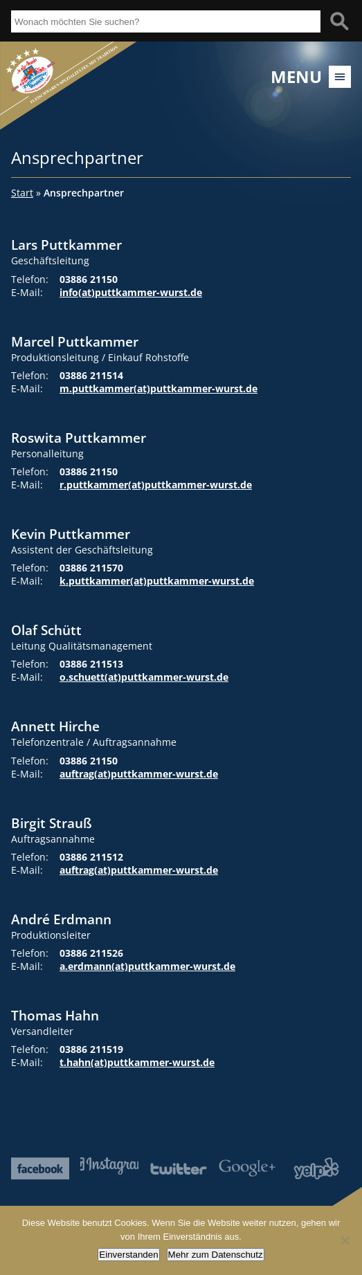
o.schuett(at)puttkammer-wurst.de (144, 677)
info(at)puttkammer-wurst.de (131, 292)
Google (247, 1168)
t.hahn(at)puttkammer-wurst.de (137, 1062)
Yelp (316, 1168)
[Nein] (345, 1240)
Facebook (40, 1168)
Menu (296, 77)
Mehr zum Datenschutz (215, 1254)
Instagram (109, 1166)
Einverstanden (128, 1254)
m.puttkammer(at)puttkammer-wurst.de (158, 388)
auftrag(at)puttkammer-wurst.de (139, 773)
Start (22, 192)
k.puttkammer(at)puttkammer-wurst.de (157, 580)
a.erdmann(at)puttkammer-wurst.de (147, 966)
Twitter (179, 1168)
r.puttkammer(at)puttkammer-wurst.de (156, 484)
